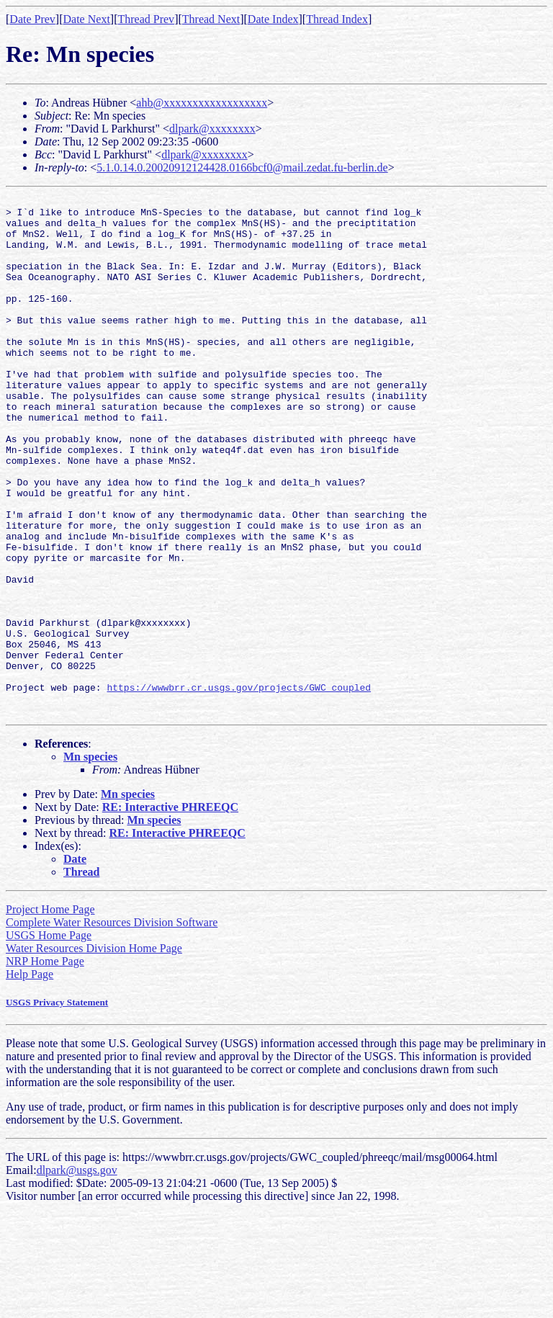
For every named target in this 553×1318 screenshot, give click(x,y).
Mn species (90, 860)
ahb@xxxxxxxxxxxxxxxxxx (201, 103)
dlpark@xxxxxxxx (212, 128)
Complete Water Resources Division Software (111, 1026)
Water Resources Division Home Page (94, 1052)
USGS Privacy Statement (57, 1105)
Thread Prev (145, 19)
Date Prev (32, 19)
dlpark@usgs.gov (77, 1274)
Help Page (29, 1078)
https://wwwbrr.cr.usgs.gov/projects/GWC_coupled (239, 786)
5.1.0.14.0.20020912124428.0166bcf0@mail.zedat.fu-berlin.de (241, 167)
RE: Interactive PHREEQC (170, 911)
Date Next (86, 19)
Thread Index (337, 19)
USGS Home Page (48, 1039)
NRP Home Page (45, 1065)
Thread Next (211, 19)
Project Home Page (50, 1013)
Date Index (273, 19)
